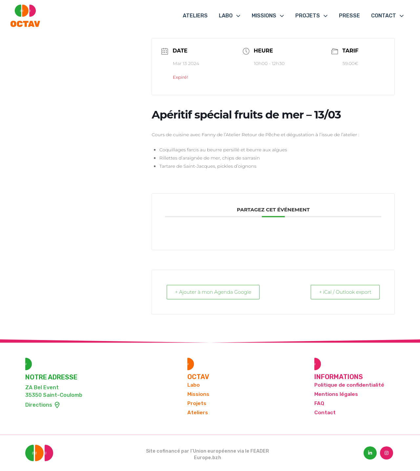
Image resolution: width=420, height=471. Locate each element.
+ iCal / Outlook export (343, 292)
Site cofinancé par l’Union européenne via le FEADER (207, 451)
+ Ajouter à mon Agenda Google (215, 292)
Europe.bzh (207, 458)
